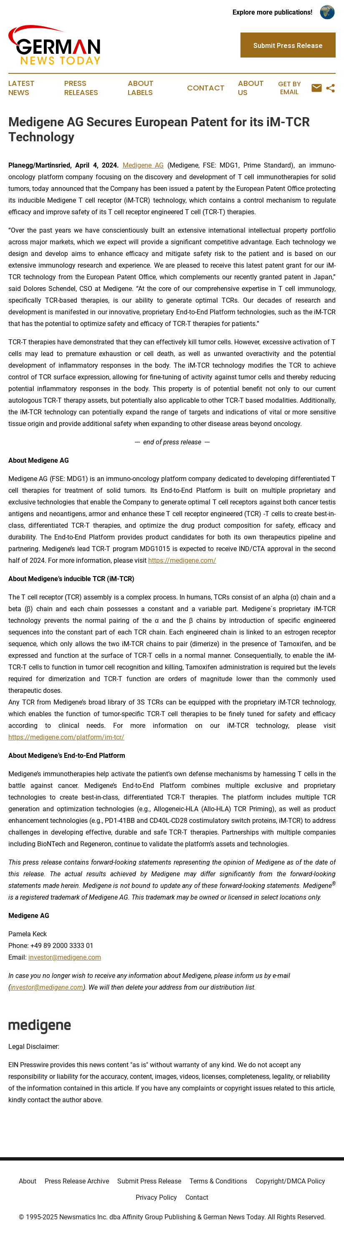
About (27, 1181)
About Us (251, 88)
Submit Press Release (149, 1181)
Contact (206, 88)
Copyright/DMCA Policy (290, 1181)
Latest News (21, 88)
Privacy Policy (156, 1197)
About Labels (141, 88)
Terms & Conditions (218, 1181)
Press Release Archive (77, 1181)
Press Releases (81, 88)
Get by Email (300, 88)
